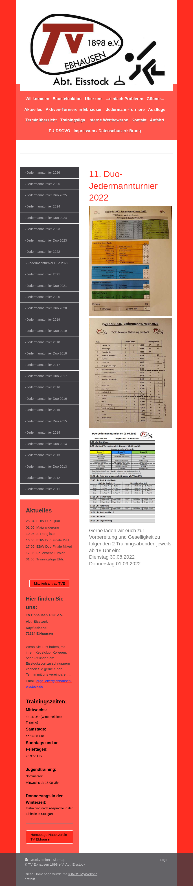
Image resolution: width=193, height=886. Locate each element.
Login (164, 860)
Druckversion (38, 860)
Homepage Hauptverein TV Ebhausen (49, 837)
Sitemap (59, 860)
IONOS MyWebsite (82, 874)
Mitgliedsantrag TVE (49, 583)
